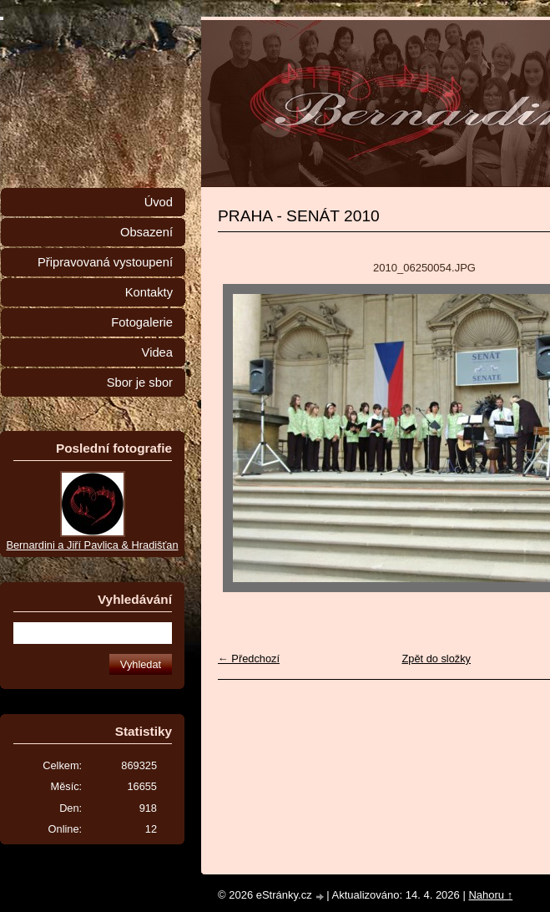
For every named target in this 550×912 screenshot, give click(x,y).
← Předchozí (249, 658)
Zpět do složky (436, 658)
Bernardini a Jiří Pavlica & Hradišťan (92, 545)
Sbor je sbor (140, 382)
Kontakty (149, 292)
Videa (157, 352)
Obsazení (146, 232)
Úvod (158, 202)
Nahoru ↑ (490, 895)
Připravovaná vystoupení (105, 262)
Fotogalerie (142, 322)
